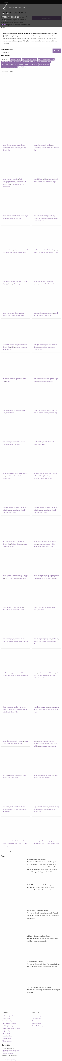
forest (8, 712)
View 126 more (22, 67)
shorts (40, 145)
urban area (50, 147)
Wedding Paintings (8, 1026)
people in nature (39, 473)
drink (45, 179)
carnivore (45, 807)
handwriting (41, 281)
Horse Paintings (7, 1036)
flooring (13, 182)
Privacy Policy (36, 1018)
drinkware (40, 179)
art (12, 250)
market (40, 216)
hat (53, 145)
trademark (50, 381)
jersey (35, 544)
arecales (43, 250)
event (12, 147)
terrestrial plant (38, 252)
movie (25, 544)
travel (44, 145)
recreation (37, 478)
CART (4, 25)
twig (4, 712)
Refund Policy (36, 1023)
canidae (46, 809)
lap (40, 843)
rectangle (41, 182)
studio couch (45, 743)
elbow (24, 775)
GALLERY (5, 13)
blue (8, 313)
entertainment (19, 184)
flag (14, 512)
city (54, 216)
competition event (39, 546)
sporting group (38, 809)
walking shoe (13, 775)
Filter (56, 51)
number (16, 641)
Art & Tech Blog (37, 1026)
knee (51, 743)
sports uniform (42, 541)
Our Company (36, 1016)
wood (45, 442)
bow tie (17, 147)
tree (56, 250)
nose (10, 607)
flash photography (43, 576)
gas (38, 344)
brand (56, 179)
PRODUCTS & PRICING (10, 17)
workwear (6, 344)
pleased (17, 510)
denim (5, 218)
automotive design (12, 179)
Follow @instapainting (9, 1060)
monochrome (10, 413)
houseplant (24, 675)
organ (48, 281)
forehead (5, 507)
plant (35, 250)
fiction (12, 546)
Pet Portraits (6, 1018)
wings (16, 250)
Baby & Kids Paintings (9, 1023)
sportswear (46, 544)
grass (39, 444)
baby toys (6, 678)
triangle (36, 707)
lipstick (14, 576)
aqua (55, 775)
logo (54, 182)
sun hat (49, 145)
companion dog (54, 807)
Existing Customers (8, 1053)
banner (10, 284)
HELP (4, 21)
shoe (4, 775)
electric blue (6, 150)
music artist (18, 473)
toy (4, 673)
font (35, 179)
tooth (22, 610)
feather (7, 812)
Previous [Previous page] (6, 71)
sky (7, 775)
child (42, 478)
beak (11, 807)
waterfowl (17, 807)
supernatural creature (48, 675)
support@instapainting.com (10, 1050)
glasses (11, 507)
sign (39, 381)
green (35, 145)
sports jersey (51, 541)
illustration (6, 546)
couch (35, 741)
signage (5, 284)
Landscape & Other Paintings (11, 1028)
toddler (44, 284)
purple (5, 250)
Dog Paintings (6, 1031)
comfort (18, 315)
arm (35, 639)
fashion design (21, 182)
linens (7, 673)
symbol (52, 379)
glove (49, 641)
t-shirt (44, 147)
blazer (23, 145)
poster (16, 281)
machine (36, 349)
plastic (56, 218)
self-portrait (46, 777)
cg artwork (8, 541)
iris (35, 578)
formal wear (6, 147)
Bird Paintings (6, 1038)
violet (9, 250)
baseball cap (37, 147)
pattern (18, 379)
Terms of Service (37, 1021)
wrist (12, 777)
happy (19, 145)
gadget (44, 641)
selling (45, 216)
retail (41, 349)
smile (4, 145)
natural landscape (12, 709)
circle (35, 182)
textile (9, 216)
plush (14, 673)
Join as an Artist (7, 1041)
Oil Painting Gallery (8, 1016)
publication (20, 541)
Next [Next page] (12, 71)
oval (11, 641)
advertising (16, 284)
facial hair (9, 512)
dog (35, 807)
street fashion (15, 216)
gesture (13, 145)
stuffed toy (11, 675)
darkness (41, 673)
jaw (18, 607)
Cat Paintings (6, 1033)
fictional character (11, 252)
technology (43, 344)
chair (20, 344)
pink (40, 284)
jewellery (23, 147)
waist (22, 216)
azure (35, 775)
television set (52, 746)
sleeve (9, 145)
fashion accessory (39, 218)
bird (4, 807)
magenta (50, 179)
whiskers (52, 809)
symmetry (9, 381)
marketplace (40, 221)
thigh (26, 216)
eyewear (16, 507)
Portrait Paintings (7, 1021)
